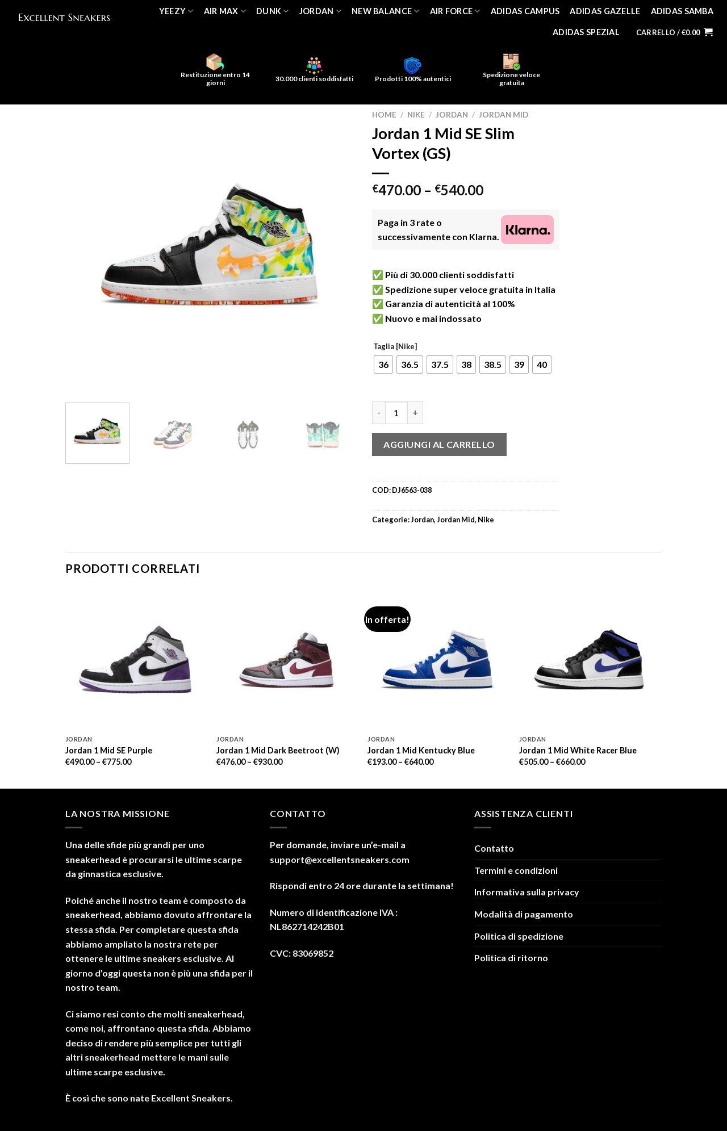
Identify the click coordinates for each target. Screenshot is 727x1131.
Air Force (455, 11)
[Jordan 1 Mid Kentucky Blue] (437, 659)
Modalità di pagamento (523, 913)
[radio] (383, 364)
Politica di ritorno (511, 957)
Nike (416, 114)
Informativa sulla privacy (526, 891)
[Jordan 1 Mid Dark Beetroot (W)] (286, 659)
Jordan (320, 11)
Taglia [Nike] (395, 347)
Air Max (225, 11)
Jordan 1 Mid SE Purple (108, 750)
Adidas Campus (525, 11)
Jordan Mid (503, 114)
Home (384, 114)
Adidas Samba (682, 11)
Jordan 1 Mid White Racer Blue (578, 750)
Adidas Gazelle (605, 11)
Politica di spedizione (518, 936)
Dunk (272, 11)
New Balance (386, 11)
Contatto (494, 848)
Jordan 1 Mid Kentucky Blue (421, 750)
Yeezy (176, 11)
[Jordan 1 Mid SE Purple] (135, 659)
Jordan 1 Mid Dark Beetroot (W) (278, 750)
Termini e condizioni (516, 870)
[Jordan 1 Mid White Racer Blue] (589, 659)
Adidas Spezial (586, 32)
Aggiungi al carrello (439, 444)
